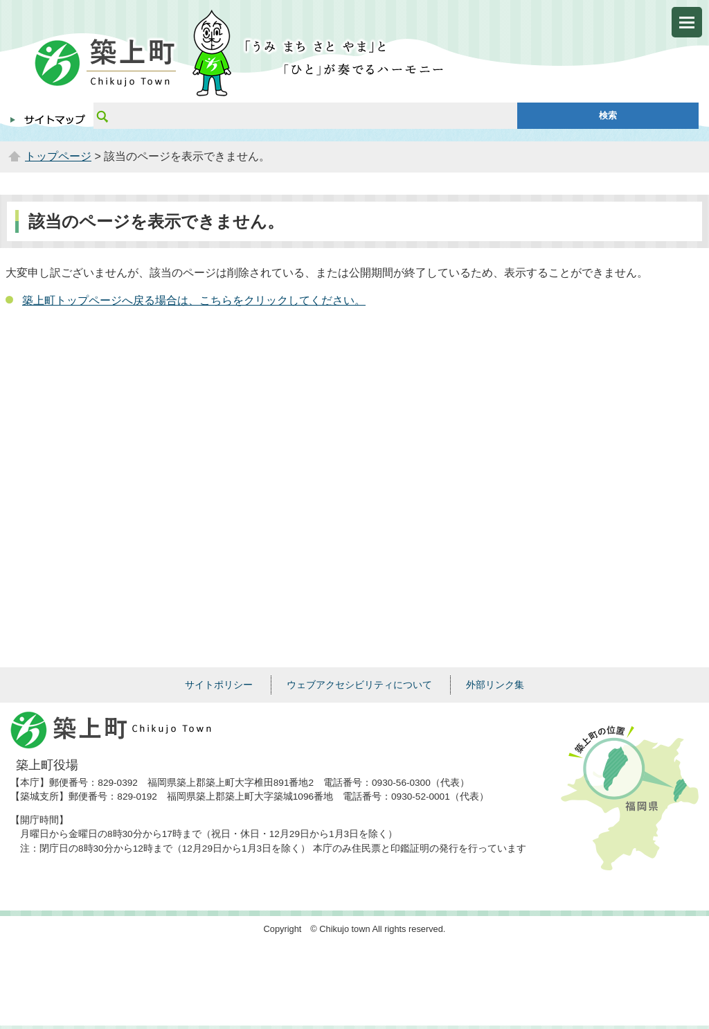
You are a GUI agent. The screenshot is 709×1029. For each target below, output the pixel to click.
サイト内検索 (101, 116)
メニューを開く (687, 22)
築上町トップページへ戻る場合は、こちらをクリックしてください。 (194, 300)
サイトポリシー (219, 684)
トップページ (58, 156)
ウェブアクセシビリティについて (359, 684)
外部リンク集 (495, 684)
